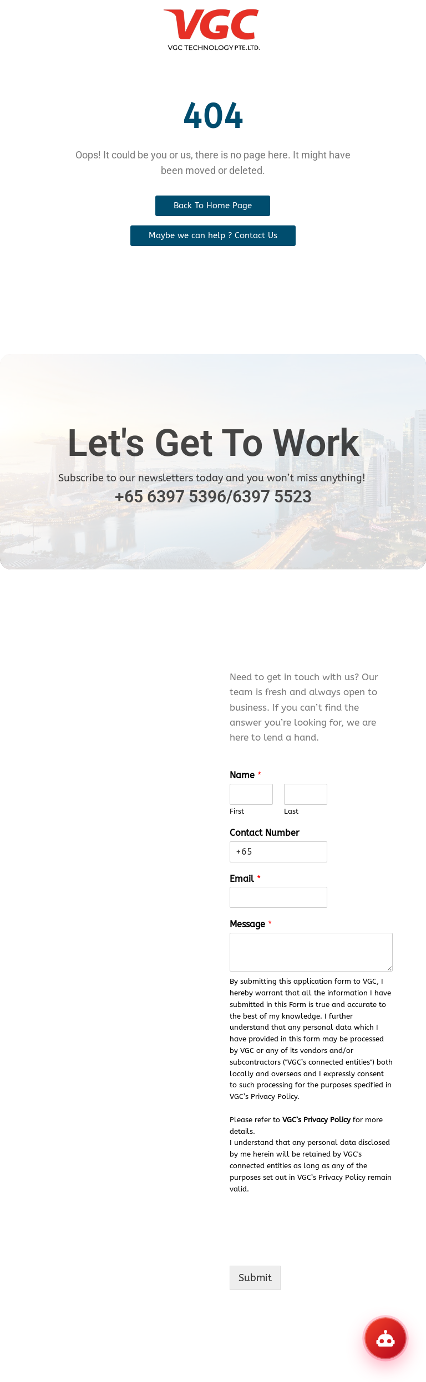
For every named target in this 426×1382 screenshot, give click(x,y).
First (237, 811)
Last (291, 811)
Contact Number (264, 833)
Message (251, 924)
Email (245, 879)
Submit (255, 1278)
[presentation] (314, 1247)
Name (245, 775)
